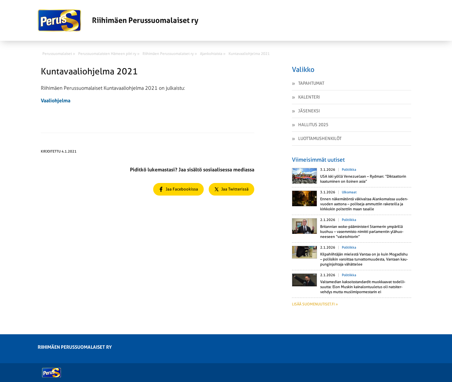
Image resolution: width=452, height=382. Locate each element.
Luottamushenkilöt (320, 138)
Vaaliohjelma (55, 101)
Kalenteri (309, 97)
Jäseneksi (309, 110)
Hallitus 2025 (313, 124)
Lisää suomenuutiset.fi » (315, 304)
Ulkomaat (349, 192)
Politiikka (349, 169)
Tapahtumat (311, 83)
